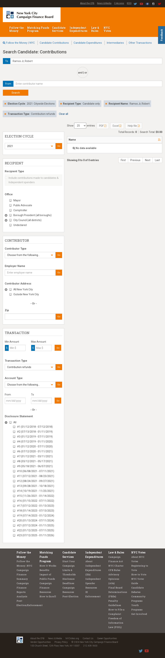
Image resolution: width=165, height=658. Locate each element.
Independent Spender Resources (93, 583)
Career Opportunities (107, 638)
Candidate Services (58, 29)
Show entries (81, 126)
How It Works (47, 565)
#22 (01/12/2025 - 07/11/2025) (35, 530)
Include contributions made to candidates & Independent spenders (32, 180)
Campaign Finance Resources (45, 587)
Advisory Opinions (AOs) (113, 579)
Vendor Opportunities (40, 642)
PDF (102, 125)
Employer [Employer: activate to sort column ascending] (133, 139)
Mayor (17, 200)
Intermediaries (115, 42)
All (14, 422)
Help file (134, 125)
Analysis (22, 596)
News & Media (104, 3)
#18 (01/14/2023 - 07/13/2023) (35, 510)
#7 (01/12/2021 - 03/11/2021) (35, 456)
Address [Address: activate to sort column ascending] (90, 139)
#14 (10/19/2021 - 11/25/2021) (35, 490)
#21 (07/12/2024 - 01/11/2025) (35, 525)
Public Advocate (22, 205)
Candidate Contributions (54, 42)
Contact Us (88, 638)
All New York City (23, 289)
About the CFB (87, 3)
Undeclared (20, 225)
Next (147, 160)
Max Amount (38, 341)
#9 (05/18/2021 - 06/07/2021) (35, 466)
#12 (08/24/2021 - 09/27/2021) (35, 481)
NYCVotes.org (72, 638)
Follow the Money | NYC (20, 42)
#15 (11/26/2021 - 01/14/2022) (35, 495)
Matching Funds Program (38, 29)
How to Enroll (47, 596)
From (8, 394)
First (123, 160)
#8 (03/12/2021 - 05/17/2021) (35, 461)
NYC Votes (107, 29)
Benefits (44, 570)
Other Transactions (140, 42)
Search (16, 92)
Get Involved (139, 613)
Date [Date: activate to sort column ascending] (151, 139)
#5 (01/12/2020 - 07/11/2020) (35, 446)
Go (58, 146)
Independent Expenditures (79, 29)
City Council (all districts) (27, 220)
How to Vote (138, 574)
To (32, 394)
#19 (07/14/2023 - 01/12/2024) (35, 515)
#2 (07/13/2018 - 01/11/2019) (35, 431)
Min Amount (12, 341)
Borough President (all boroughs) (32, 215)
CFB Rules (114, 570)
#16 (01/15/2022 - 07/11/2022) (35, 500)
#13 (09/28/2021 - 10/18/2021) (35, 485)
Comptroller (20, 210)
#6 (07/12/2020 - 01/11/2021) (35, 451)
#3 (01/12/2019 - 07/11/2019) (35, 436)
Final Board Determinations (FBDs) (117, 592)
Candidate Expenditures (88, 42)
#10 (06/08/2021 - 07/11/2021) (35, 471)
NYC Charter (115, 565)
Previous (135, 160)
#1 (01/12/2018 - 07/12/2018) (35, 426)
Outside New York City (26, 294)
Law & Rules (95, 29)
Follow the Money (16, 29)
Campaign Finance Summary (23, 574)
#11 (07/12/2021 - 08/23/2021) (35, 476)
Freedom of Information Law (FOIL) (115, 623)
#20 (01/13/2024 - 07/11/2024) (35, 520)
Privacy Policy (61, 642)
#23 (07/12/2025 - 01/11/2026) (35, 535)
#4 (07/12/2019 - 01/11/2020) (35, 441)
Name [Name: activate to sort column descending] (72, 139)
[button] (30, 146)
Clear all (63, 113)
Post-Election (70, 596)
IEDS (129, 3)
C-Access (119, 3)
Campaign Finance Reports (23, 587)
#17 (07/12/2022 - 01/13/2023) (35, 505)
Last (157, 160)
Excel (117, 125)
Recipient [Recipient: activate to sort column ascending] (111, 139)
